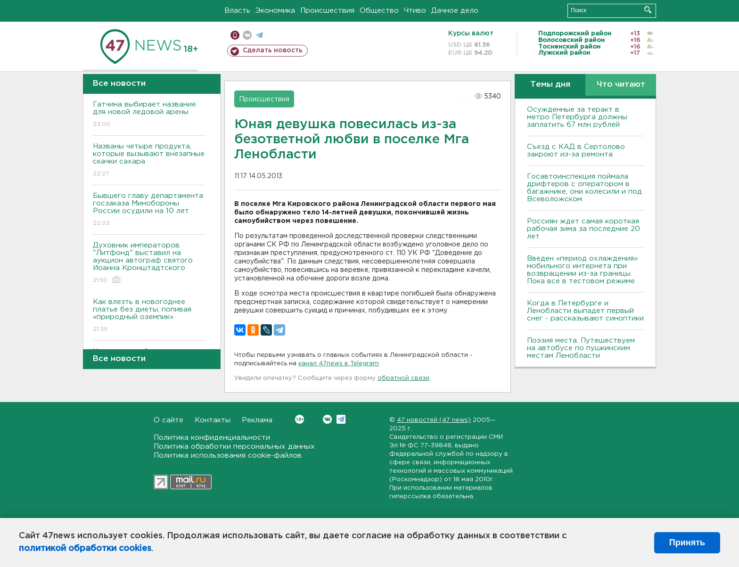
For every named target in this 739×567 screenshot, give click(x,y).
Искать (647, 9)
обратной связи (403, 378)
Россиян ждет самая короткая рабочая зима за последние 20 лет (583, 228)
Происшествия (327, 11)
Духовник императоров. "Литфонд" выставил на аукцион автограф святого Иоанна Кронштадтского (149, 263)
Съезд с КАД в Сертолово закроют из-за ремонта (576, 150)
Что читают (621, 84)
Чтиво (415, 11)
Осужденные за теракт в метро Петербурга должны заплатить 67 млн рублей (577, 117)
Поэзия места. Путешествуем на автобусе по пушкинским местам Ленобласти (581, 348)
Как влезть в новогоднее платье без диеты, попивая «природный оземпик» (149, 316)
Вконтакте (299, 419)
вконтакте (247, 35)
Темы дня (550, 84)
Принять (687, 542)
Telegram (341, 419)
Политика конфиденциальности (212, 438)
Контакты (212, 420)
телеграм (259, 35)
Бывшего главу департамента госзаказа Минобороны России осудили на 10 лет (149, 210)
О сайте (168, 420)
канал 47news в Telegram (338, 363)
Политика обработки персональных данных (234, 447)
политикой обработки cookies (85, 548)
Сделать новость (273, 50)
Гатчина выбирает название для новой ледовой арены (149, 114)
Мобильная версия (234, 35)
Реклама (257, 420)
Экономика (275, 11)
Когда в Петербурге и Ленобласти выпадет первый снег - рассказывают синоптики (585, 310)
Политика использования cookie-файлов (228, 455)
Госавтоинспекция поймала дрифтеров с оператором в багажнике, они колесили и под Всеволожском (584, 187)
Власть (237, 11)
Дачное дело (454, 11)
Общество (379, 11)
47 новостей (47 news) (434, 420)
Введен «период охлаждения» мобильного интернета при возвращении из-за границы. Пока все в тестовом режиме (582, 269)
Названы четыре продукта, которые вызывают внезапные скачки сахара (149, 160)
